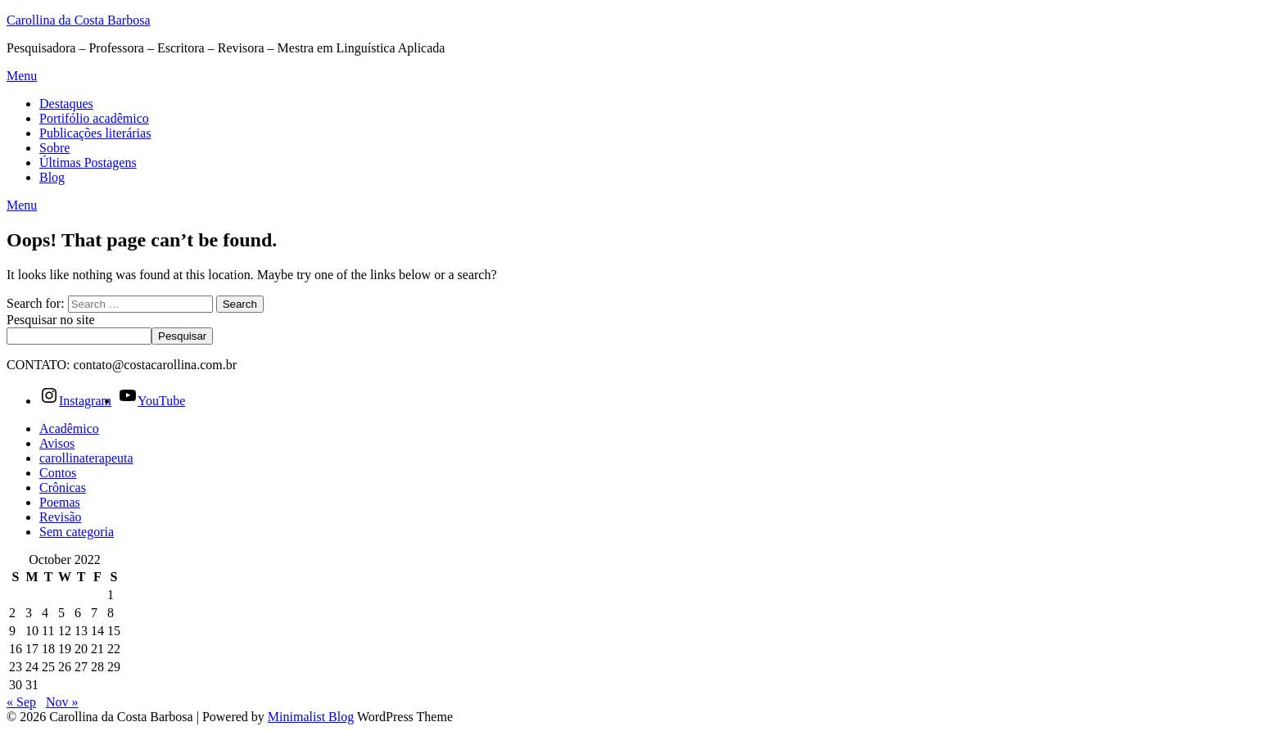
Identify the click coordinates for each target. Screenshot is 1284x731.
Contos (57, 473)
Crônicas (62, 487)
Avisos (57, 443)
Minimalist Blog (311, 717)
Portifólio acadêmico (94, 118)
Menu (22, 76)
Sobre (54, 148)
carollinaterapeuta (86, 458)
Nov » (62, 702)
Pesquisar (182, 336)
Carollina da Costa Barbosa (79, 20)
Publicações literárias (95, 133)
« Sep (21, 702)
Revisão (60, 517)
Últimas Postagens (88, 162)
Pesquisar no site (51, 320)
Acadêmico (69, 428)
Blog (52, 177)
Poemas (59, 502)
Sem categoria (76, 532)
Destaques (66, 104)
